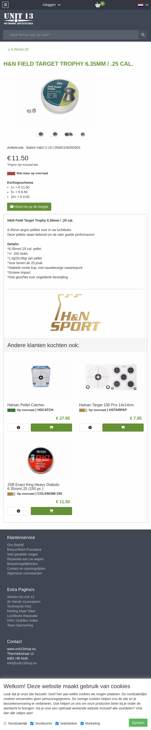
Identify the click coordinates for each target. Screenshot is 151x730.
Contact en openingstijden (26, 568)
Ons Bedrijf (15, 545)
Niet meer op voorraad (32, 173)
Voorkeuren (41, 723)
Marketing (90, 723)
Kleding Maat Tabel (21, 611)
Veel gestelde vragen (22, 554)
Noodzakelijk (15, 723)
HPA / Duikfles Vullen (22, 620)
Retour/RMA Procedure (24, 549)
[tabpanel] (40, 134)
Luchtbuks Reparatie (22, 616)
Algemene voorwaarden (24, 573)
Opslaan (138, 723)
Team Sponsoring (20, 625)
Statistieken (66, 723)
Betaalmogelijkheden (22, 564)
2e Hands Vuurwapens (24, 601)
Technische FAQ (19, 606)
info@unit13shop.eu (22, 663)
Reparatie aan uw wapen (25, 559)
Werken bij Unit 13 (20, 597)
